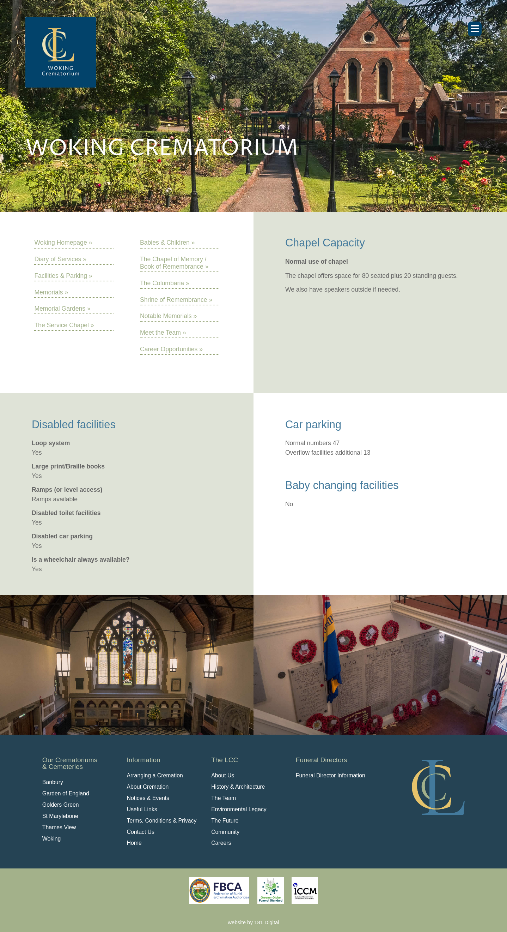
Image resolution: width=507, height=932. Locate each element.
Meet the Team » (163, 332)
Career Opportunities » (171, 349)
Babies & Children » (167, 242)
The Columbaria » (164, 283)
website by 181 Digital (253, 922)
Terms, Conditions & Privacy (162, 821)
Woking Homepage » (63, 242)
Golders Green (60, 805)
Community (225, 832)
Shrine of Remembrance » (176, 299)
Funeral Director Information (330, 775)
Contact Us (140, 832)
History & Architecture (238, 787)
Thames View (59, 827)
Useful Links (142, 809)
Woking (51, 839)
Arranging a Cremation (155, 775)
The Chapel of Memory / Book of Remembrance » (174, 263)
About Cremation (148, 787)
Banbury (52, 782)
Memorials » (51, 292)
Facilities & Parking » (63, 275)
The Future (224, 821)
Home (134, 843)
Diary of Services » (60, 259)
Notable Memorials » (168, 315)
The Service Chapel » (64, 325)
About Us (222, 775)
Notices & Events (148, 798)
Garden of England (65, 793)
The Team (223, 798)
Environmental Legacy (239, 809)
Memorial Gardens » (62, 308)
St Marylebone (60, 816)
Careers (221, 843)
